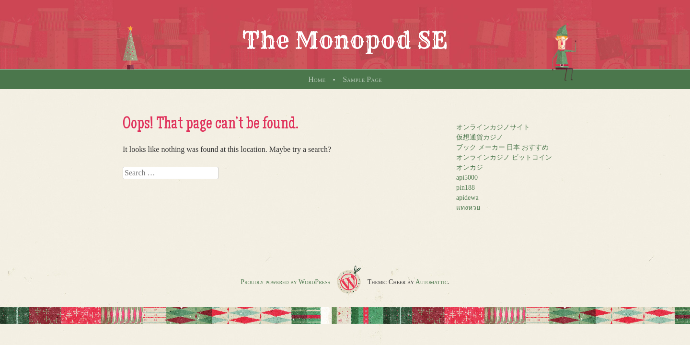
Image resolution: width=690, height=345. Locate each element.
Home (316, 79)
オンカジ (469, 167)
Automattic (431, 282)
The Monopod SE (345, 40)
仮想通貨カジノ (479, 137)
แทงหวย (468, 207)
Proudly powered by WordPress (285, 282)
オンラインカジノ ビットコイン (504, 157)
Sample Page (362, 79)
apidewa (467, 197)
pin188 (465, 187)
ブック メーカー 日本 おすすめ (502, 147)
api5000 (467, 177)
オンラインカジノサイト (493, 127)
